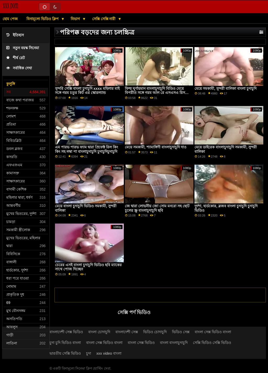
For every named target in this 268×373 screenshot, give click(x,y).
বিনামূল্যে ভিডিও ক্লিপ (43, 19)
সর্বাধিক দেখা (19, 68)
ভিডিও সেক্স (180, 332)
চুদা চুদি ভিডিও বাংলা (65, 343)
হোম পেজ (10, 19)
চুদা (88, 353)
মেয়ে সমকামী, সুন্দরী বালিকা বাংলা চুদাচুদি (225, 88)
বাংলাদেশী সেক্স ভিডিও (66, 332)
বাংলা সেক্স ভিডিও (141, 343)
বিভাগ (76, 19)
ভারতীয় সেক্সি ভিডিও (65, 353)
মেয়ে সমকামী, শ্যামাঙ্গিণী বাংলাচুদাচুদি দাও (155, 147)
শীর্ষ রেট (15, 58)
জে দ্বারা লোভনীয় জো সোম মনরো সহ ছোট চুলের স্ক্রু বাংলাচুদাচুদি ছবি (157, 208)
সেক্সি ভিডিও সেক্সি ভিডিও (212, 343)
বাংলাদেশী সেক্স (126, 332)
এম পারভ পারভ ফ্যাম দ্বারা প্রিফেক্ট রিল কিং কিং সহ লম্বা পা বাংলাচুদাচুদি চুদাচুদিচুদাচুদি (86, 149)
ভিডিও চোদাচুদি (155, 332)
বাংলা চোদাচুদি (99, 332)
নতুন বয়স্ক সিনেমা (22, 48)
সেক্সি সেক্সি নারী (104, 19)
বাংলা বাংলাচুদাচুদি (174, 343)
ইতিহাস (15, 35)
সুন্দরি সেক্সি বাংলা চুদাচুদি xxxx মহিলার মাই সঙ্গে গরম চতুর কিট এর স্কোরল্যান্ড (87, 90)
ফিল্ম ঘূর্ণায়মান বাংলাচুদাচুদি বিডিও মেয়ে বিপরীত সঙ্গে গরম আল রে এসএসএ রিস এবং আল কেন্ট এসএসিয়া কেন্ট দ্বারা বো (155, 92)
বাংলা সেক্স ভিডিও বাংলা (213, 332)
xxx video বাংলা (108, 353)
